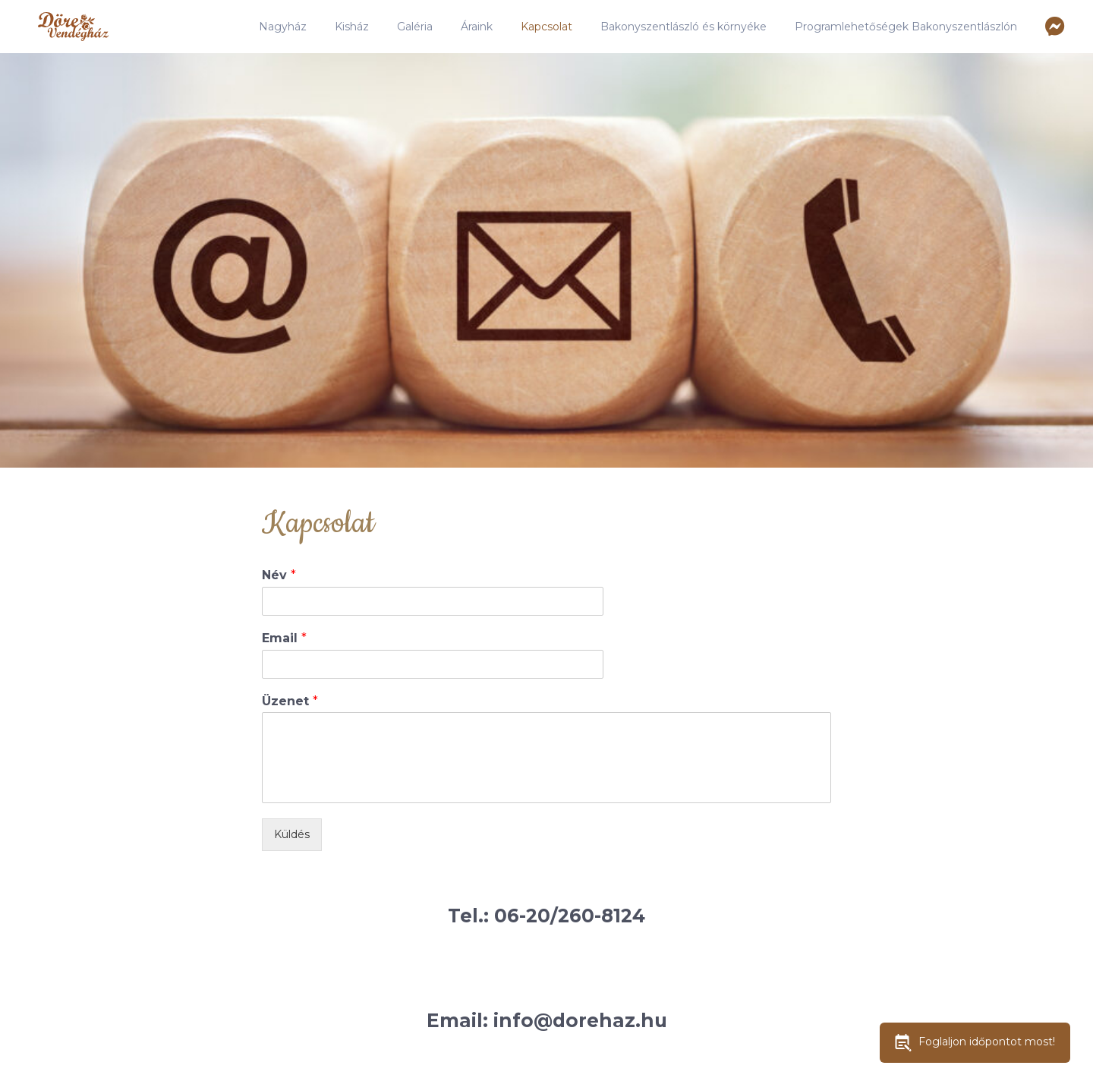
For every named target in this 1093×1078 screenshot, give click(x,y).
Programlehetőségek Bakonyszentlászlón (906, 26)
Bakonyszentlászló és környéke (683, 26)
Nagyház (283, 26)
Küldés (292, 834)
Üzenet (290, 701)
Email (284, 638)
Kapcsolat (546, 26)
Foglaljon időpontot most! (975, 1042)
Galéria (415, 26)
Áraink (477, 26)
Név (279, 575)
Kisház (352, 26)
